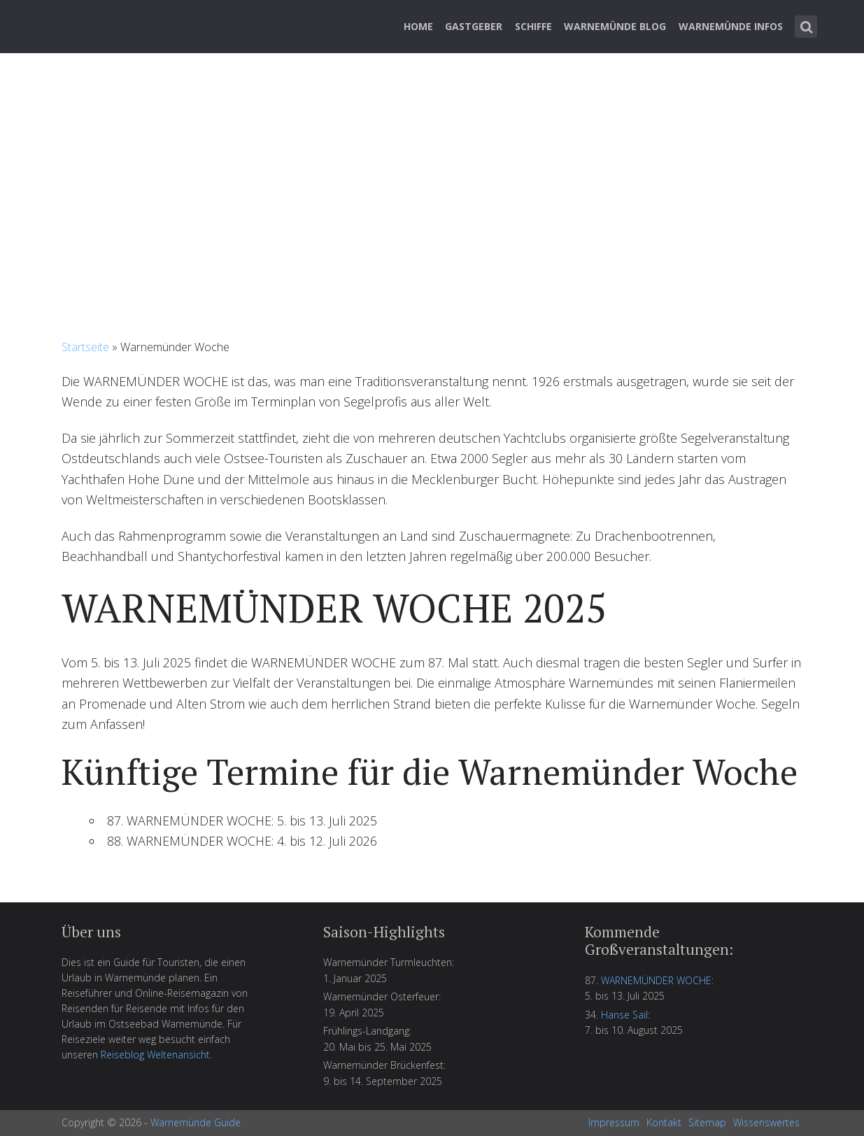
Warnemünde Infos (731, 26)
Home (418, 26)
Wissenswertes (766, 1122)
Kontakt (663, 1122)
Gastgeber (473, 26)
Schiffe (533, 26)
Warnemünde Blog (615, 26)
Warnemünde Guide (195, 1122)
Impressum (613, 1122)
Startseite (85, 347)
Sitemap (707, 1122)
